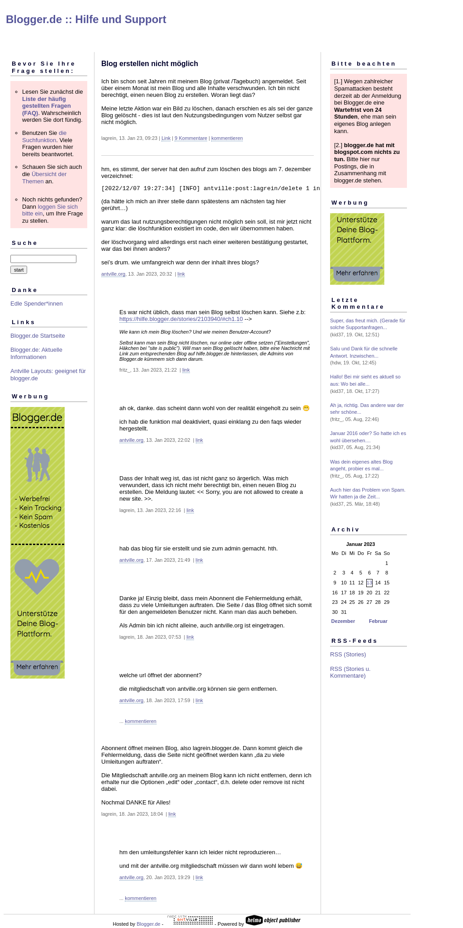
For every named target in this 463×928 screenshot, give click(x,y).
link (181, 275)
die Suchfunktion (44, 136)
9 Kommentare (191, 138)
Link (165, 138)
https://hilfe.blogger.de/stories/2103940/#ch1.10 (181, 320)
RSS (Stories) (348, 654)
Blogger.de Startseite (37, 335)
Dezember (343, 621)
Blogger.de (149, 925)
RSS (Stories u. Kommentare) (350, 672)
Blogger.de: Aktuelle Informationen (36, 353)
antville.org (113, 275)
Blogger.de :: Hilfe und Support (86, 19)
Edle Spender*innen (36, 303)
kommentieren (227, 138)
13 (369, 582)
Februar (378, 621)
